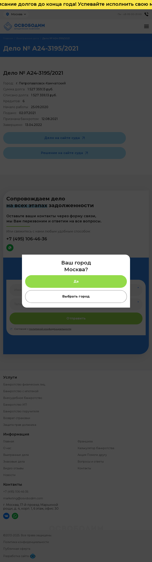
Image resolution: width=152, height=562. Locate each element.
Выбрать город (76, 296)
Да (76, 281)
